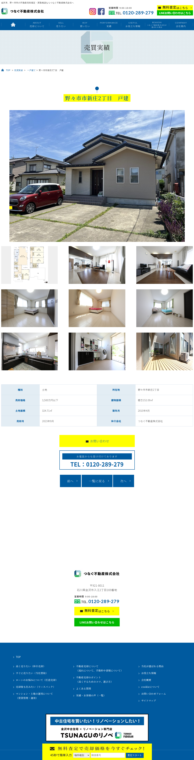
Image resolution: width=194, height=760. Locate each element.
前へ (70, 481)
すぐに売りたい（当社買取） (32, 673)
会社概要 (146, 680)
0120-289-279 (138, 13)
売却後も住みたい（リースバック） (35, 686)
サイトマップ (148, 700)
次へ (123, 481)
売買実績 (18, 70)
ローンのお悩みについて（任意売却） (37, 680)
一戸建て (31, 70)
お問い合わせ (99, 441)
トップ (13, 24)
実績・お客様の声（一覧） (91, 695)
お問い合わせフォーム (153, 693)
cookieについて (150, 686)
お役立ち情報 (133, 24)
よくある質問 (83, 688)
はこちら (175, 7)
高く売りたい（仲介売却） (31, 666)
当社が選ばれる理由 (152, 666)
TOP (8, 70)
